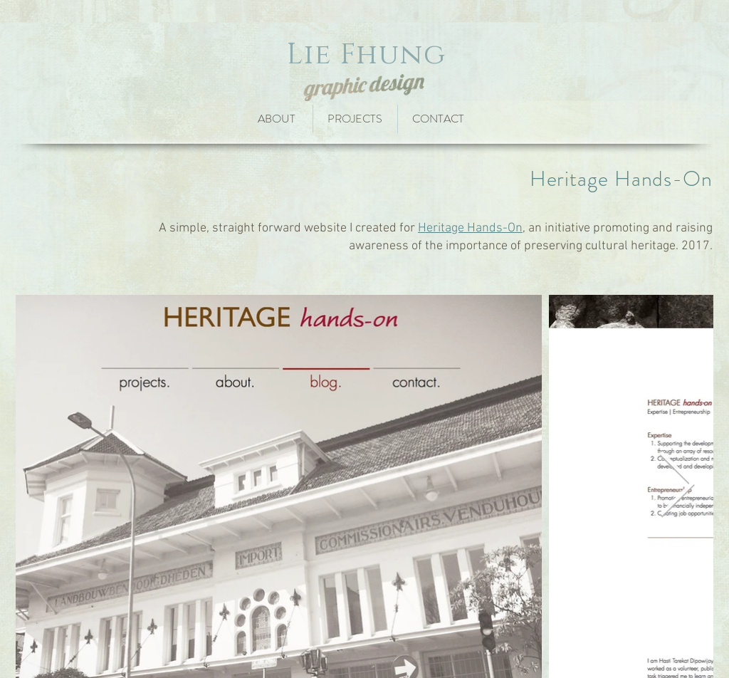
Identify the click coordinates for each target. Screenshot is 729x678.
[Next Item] (676, 486)
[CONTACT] (442, 119)
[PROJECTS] (354, 119)
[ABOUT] (275, 119)
